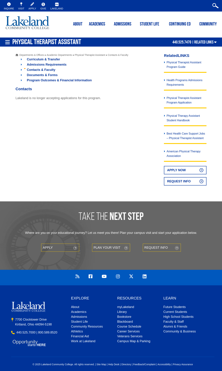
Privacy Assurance (183, 364)
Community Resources (87, 326)
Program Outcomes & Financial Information (59, 80)
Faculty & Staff (173, 321)
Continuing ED (180, 24)
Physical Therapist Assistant (90, 55)
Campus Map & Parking (133, 341)
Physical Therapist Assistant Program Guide (184, 64)
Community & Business (179, 331)
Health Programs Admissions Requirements (184, 82)
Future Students (174, 307)
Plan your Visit (107, 247)
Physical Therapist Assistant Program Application (184, 100)
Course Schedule (129, 326)
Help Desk (113, 364)
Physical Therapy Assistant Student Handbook (183, 118)
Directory (126, 364)
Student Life (149, 24)
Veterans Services (129, 336)
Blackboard (125, 321)
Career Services (128, 331)
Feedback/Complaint (144, 364)
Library (122, 312)
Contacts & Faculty (118, 55)
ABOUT (77, 24)
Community (208, 24)
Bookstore (124, 316)
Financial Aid (80, 336)
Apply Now (176, 170)
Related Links (203, 42)
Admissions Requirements (46, 64)
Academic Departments (59, 55)
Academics (78, 312)
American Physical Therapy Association (183, 153)
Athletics (77, 331)
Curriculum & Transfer (43, 59)
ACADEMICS (97, 24)
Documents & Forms (42, 75)
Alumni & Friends (175, 326)
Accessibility (164, 364)
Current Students (175, 312)
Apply (48, 247)
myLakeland (27, 24)
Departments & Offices (31, 55)
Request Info (179, 181)
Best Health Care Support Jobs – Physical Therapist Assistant (186, 136)
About (75, 307)
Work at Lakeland (83, 341)
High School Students (178, 316)
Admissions (122, 24)
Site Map (101, 364)
